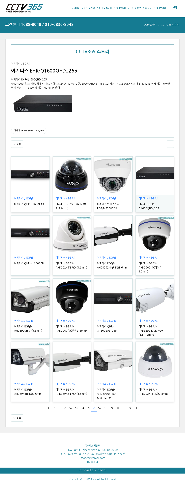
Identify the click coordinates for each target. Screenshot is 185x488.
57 (99, 404)
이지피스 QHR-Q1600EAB (28, 204)
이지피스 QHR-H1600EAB (28, 263)
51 (65, 404)
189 (128, 404)
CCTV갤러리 (150, 25)
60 (117, 404)
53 (76, 404)
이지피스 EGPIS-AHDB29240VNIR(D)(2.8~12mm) (150, 326)
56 (93, 404)
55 (88, 404)
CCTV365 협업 (86, 466)
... (60, 404)
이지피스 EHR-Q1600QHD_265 (29, 130)
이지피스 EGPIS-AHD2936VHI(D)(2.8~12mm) (106, 389)
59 (111, 404)
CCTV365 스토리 (170, 25)
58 (105, 404)
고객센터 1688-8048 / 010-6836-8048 (39, 24)
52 (70, 404)
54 (82, 404)
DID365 (102, 466)
